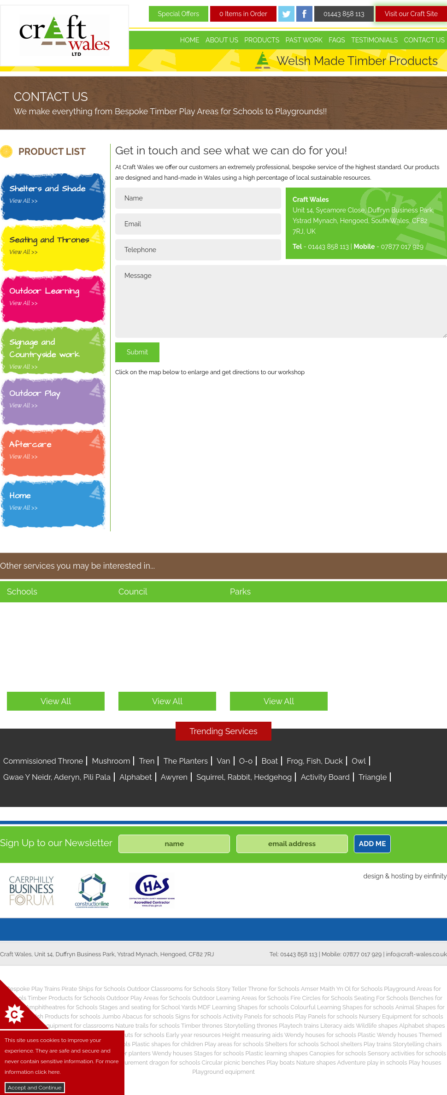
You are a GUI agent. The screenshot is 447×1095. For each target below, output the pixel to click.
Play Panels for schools (326, 1016)
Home (190, 40)
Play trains (377, 1044)
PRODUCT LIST (52, 151)
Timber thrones (202, 1025)
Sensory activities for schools (407, 1053)
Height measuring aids (252, 1034)
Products (261, 40)
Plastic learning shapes (277, 1053)
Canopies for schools (337, 1053)
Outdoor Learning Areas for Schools (240, 998)
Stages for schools (219, 1053)
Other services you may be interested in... (77, 566)
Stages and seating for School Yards (147, 1007)
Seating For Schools (381, 998)
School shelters (341, 1044)
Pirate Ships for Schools (93, 988)
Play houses (425, 1062)
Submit (137, 352)
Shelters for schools (292, 1044)
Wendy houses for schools (320, 1034)
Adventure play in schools (372, 1062)
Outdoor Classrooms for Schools (171, 988)
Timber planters (129, 1053)
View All (56, 701)
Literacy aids (337, 1025)
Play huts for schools (136, 1034)
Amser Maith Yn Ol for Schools (341, 988)
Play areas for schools (234, 1044)
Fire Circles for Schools (321, 998)
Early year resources (193, 1034)
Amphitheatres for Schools (61, 1007)
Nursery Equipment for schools (401, 1016)
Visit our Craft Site (411, 14)
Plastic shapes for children (167, 1044)
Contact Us (424, 40)
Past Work (304, 40)
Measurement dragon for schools (155, 1062)
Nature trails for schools (147, 1025)
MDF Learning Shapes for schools (243, 1007)
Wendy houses (172, 1053)
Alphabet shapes (422, 1025)
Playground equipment (223, 1071)
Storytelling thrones (250, 1025)
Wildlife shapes (377, 1025)
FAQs (337, 40)
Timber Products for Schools (66, 998)
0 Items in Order (243, 14)
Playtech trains (299, 1025)
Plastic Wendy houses (387, 1034)
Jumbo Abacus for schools (138, 1016)
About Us (222, 40)
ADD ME (372, 844)
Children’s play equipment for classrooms (58, 1025)
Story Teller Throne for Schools (258, 988)
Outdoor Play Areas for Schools (148, 998)
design (373, 876)
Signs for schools (198, 1016)
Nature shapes (316, 1062)
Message (281, 301)
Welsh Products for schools (63, 1016)
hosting (402, 876)
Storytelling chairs (417, 1044)
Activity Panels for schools (258, 1016)
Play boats (281, 1062)
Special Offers (179, 14)
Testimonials (374, 40)
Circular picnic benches (233, 1062)
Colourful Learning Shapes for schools (342, 1007)
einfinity (435, 876)
